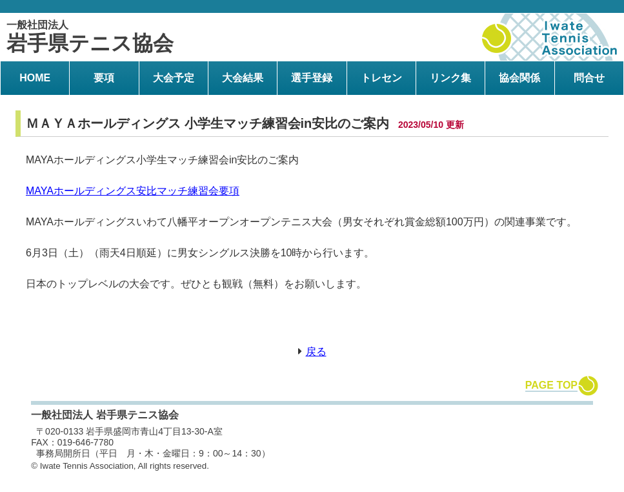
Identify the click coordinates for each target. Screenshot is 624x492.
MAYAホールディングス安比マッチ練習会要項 (132, 190)
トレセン (381, 77)
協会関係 (519, 77)
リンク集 (450, 77)
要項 (104, 77)
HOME (34, 77)
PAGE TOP (551, 385)
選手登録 (311, 77)
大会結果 (242, 77)
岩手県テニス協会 (90, 37)
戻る (316, 351)
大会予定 (173, 77)
